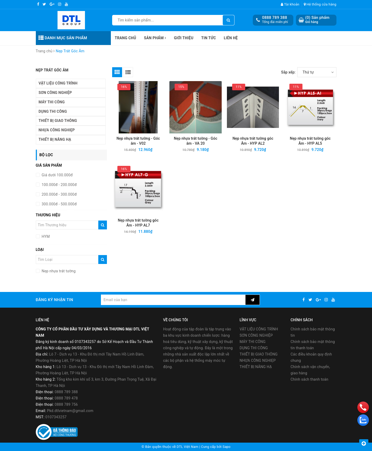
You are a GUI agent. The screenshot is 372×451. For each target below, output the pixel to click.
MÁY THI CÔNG (52, 102)
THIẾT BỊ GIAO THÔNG (58, 121)
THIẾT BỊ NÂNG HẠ (55, 139)
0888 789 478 (66, 398)
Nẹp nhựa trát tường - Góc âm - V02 (138, 140)
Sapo (226, 447)
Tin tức (208, 38)
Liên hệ (231, 38)
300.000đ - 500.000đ (59, 204)
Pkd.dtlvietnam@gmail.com (70, 411)
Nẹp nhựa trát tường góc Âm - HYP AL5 (310, 140)
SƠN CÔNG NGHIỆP (55, 93)
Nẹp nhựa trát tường (58, 271)
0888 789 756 (66, 404)
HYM (45, 236)
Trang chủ (125, 38)
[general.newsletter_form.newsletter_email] (173, 300)
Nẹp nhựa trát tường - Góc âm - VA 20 (195, 140)
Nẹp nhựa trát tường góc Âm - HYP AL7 (138, 222)
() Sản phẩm (317, 19)
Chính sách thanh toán (309, 379)
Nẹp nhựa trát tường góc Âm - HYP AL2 (252, 140)
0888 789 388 (274, 17)
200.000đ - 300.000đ (59, 194)
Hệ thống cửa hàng (320, 4)
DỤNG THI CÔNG (53, 111)
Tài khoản (290, 4)
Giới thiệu (183, 38)
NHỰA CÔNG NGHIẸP (57, 130)
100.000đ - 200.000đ (59, 185)
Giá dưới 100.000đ (57, 175)
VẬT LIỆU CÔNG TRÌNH (58, 83)
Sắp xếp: (288, 72)
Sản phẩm (155, 38)
